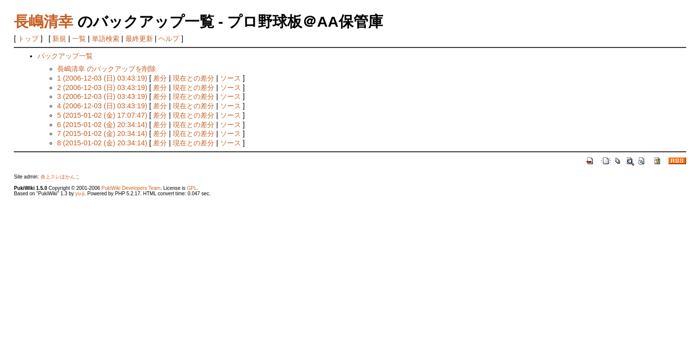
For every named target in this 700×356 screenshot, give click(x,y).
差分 (160, 78)
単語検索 (105, 39)
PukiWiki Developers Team (130, 188)
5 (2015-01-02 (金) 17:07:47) (102, 115)
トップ (28, 39)
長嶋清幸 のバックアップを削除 (106, 69)
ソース (230, 78)
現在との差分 (193, 78)
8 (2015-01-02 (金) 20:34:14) (102, 143)
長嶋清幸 (43, 21)
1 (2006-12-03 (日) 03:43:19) (102, 78)
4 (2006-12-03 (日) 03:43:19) (102, 106)
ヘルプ (168, 39)
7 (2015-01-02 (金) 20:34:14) (102, 133)
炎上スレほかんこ (60, 176)
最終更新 (139, 39)
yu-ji (80, 193)
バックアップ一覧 (65, 56)
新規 (59, 39)
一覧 (79, 39)
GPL (191, 188)
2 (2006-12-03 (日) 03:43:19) (102, 87)
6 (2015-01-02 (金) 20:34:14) (102, 125)
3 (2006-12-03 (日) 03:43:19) (102, 96)
